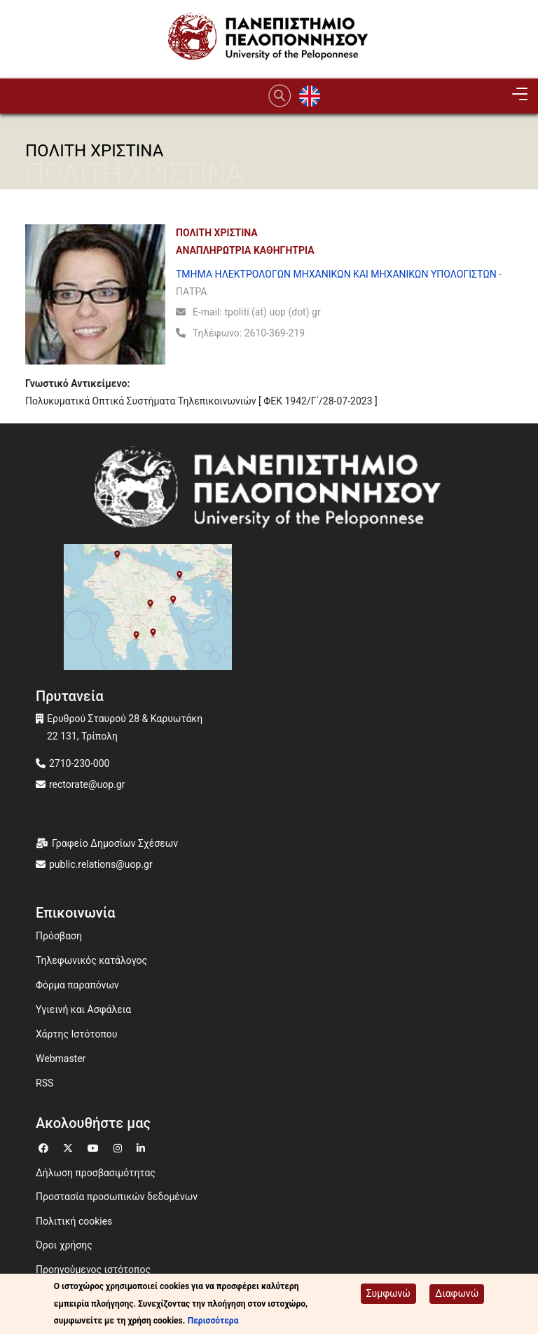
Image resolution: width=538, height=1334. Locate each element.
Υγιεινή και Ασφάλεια (83, 1009)
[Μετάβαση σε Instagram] (119, 1146)
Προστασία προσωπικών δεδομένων (117, 1196)
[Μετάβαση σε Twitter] (69, 1146)
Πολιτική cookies (74, 1221)
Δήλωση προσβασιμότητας (96, 1172)
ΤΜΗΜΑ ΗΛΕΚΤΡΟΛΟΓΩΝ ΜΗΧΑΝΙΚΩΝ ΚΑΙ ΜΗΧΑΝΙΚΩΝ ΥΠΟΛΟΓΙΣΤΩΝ (336, 274)
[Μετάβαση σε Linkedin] (142, 1146)
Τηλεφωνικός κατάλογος (91, 960)
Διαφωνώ (456, 1294)
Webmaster (60, 1058)
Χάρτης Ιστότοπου (76, 1034)
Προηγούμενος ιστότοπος (93, 1269)
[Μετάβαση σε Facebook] (45, 1146)
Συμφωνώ (388, 1294)
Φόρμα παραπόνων (77, 985)
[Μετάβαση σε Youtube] (95, 1146)
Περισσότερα (213, 1321)
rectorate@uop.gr (87, 784)
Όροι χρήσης (64, 1245)
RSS (44, 1083)
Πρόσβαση (59, 935)
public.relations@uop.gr (101, 864)
